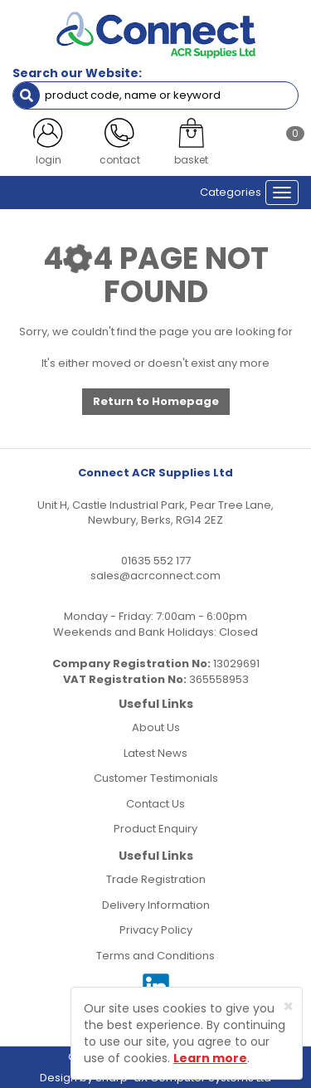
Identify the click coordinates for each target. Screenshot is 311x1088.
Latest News (155, 753)
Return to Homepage (156, 401)
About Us (156, 727)
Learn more (210, 1058)
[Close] (288, 1006)
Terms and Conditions (155, 956)
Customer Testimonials (156, 778)
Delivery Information (156, 905)
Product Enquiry (155, 829)
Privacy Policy (155, 930)
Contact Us (155, 804)
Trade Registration (156, 879)
